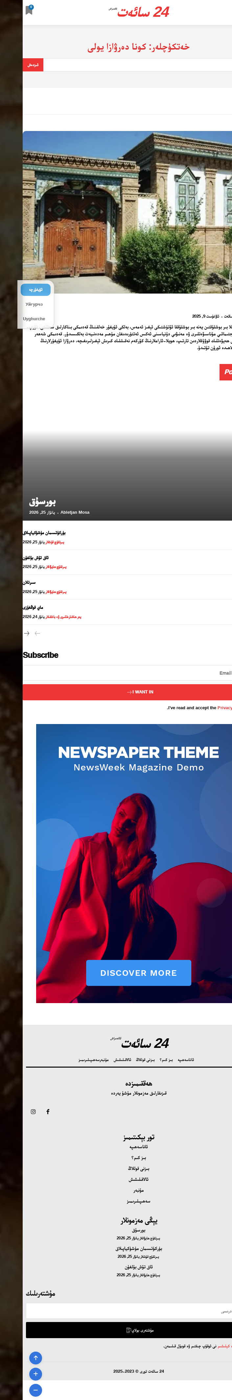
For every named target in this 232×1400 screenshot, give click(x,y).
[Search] (10, 64)
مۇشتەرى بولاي (117, 1330)
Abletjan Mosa (52, 512)
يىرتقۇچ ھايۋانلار (33, 566)
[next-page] (4, 634)
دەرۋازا (223, 304)
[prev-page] (15, 634)
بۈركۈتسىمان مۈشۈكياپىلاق (21, 532)
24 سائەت (208, 316)
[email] (116, 673)
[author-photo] (221, 316)
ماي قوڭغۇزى (10, 607)
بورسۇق (20, 500)
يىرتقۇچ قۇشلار (32, 542)
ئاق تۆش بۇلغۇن (13, 557)
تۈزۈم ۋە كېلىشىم (207, 1345)
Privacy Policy (209, 707)
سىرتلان (6, 582)
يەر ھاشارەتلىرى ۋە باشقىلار (40, 616)
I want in (117, 692)
